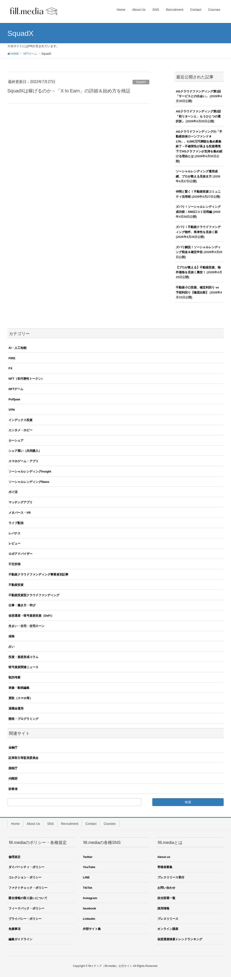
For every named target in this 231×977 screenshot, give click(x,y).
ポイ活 (13, 492)
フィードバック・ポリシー (26, 908)
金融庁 (13, 747)
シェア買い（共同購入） (25, 451)
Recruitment (69, 824)
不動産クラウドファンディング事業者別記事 (38, 574)
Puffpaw (14, 399)
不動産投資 (16, 585)
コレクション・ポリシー (25, 877)
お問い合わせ (166, 887)
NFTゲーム (16, 389)
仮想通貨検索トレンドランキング (179, 939)
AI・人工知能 (17, 348)
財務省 (13, 789)
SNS (50, 824)
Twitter (87, 857)
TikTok (87, 887)
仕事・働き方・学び (22, 605)
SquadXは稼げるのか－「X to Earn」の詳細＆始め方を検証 (68, 90)
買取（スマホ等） (20, 698)
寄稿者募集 (164, 867)
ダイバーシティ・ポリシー (26, 867)
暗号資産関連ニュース (23, 667)
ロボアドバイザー (20, 553)
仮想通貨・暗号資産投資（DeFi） (31, 615)
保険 (11, 636)
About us (163, 857)
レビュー (14, 543)
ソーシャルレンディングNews (29, 482)
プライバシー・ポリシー (25, 918)
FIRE (12, 358)
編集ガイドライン (20, 939)
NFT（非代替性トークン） (26, 378)
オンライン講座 (167, 929)
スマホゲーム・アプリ (23, 461)
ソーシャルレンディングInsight (30, 471)
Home (15, 824)
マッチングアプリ (20, 502)
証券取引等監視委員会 (23, 758)
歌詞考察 (14, 677)
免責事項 (14, 929)
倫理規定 (14, 857)
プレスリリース (167, 918)
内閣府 (13, 778)
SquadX (141, 82)
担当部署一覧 (166, 898)
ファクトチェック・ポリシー (28, 887)
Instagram (90, 898)
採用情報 (163, 908)
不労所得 (14, 564)
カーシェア (16, 440)
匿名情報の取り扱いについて (28, 898)
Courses (110, 824)
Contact (90, 824)
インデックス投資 (20, 420)
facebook (89, 908)
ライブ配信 (16, 523)
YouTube (89, 867)
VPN (12, 409)
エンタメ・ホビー (20, 430)
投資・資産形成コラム (23, 657)
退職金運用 (16, 708)
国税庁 (13, 768)
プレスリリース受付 (170, 877)
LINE (86, 877)
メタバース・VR (20, 512)
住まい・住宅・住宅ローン (26, 626)
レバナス (14, 533)
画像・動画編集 (19, 687)
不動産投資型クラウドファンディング (34, 595)
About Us (33, 824)
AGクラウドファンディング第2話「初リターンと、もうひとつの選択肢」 (198, 116)
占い (11, 646)
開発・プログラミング (23, 719)
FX (10, 368)
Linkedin (89, 918)
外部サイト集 (92, 929)
